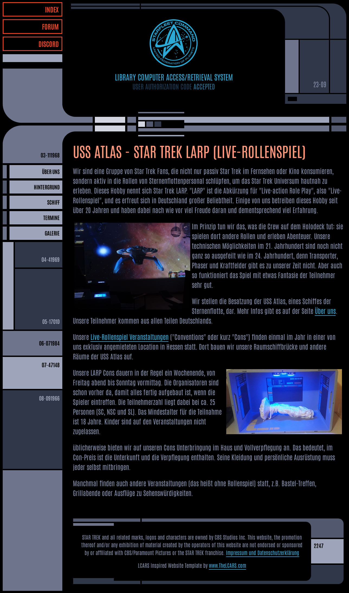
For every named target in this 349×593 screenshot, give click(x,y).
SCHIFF (53, 202)
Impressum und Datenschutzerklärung (262, 552)
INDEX (52, 9)
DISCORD (48, 43)
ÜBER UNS (51, 171)
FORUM (50, 26)
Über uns (325, 310)
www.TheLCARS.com (227, 565)
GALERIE (52, 233)
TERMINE (51, 217)
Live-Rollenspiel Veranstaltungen (130, 336)
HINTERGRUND (47, 186)
